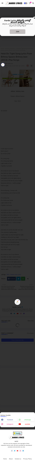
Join (17, 31)
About (11, 459)
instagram (10, 424)
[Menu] (2, 3)
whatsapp (27, 420)
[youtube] (17, 451)
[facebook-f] (12, 451)
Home (5, 459)
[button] (25, 3)
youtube (27, 424)
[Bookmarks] (30, 3)
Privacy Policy (27, 459)
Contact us (18, 459)
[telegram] (23, 451)
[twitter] (15, 451)
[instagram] (20, 451)
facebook (10, 420)
